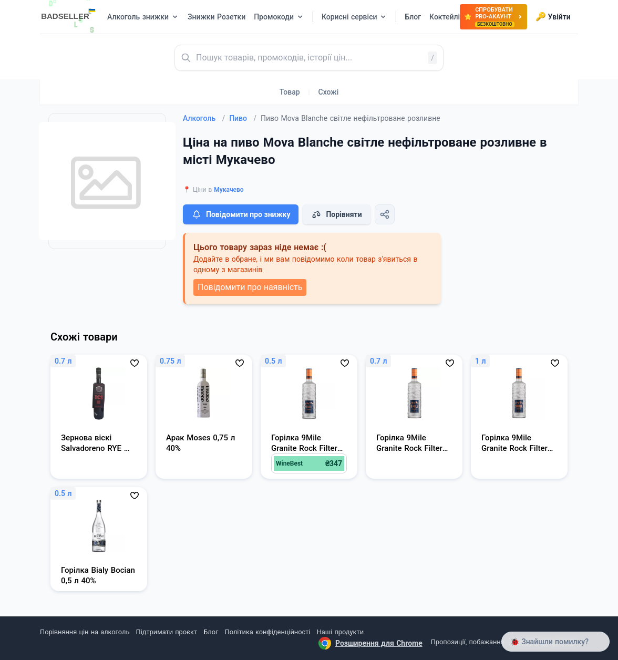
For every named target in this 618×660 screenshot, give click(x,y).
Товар (290, 92)
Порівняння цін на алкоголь (84, 632)
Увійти (553, 17)
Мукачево (228, 189)
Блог (210, 632)
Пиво (242, 118)
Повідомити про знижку (240, 214)
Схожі (328, 92)
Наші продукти (340, 632)
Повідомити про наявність (250, 287)
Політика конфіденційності (268, 632)
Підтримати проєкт (166, 632)
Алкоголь (204, 118)
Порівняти (336, 214)
